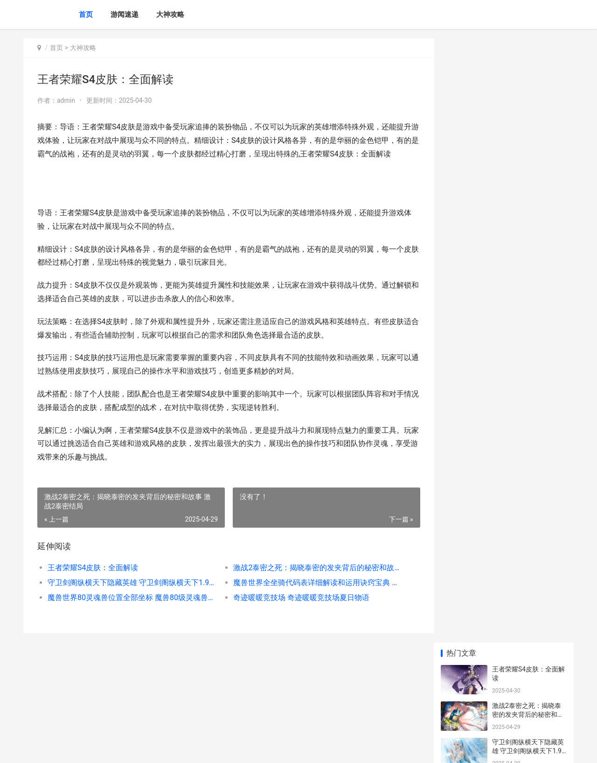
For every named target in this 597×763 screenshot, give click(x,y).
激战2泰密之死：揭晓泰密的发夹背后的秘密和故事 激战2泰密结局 (310, 581)
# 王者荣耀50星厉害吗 (524, 315)
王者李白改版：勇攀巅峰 (528, 461)
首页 (86, 14)
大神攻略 (170, 14)
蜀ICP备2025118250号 (150, 748)
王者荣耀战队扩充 (518, 388)
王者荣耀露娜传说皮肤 (524, 565)
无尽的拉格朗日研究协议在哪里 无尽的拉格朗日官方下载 (528, 647)
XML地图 (191, 748)
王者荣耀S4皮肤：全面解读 (93, 581)
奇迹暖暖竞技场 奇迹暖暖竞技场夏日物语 (297, 611)
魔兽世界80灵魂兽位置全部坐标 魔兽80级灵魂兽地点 (129, 611)
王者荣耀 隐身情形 (519, 351)
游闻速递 (125, 14)
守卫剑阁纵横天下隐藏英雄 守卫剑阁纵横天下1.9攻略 (129, 596)
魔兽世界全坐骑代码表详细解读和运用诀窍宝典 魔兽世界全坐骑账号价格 (310, 596)
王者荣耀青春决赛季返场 (528, 279)
